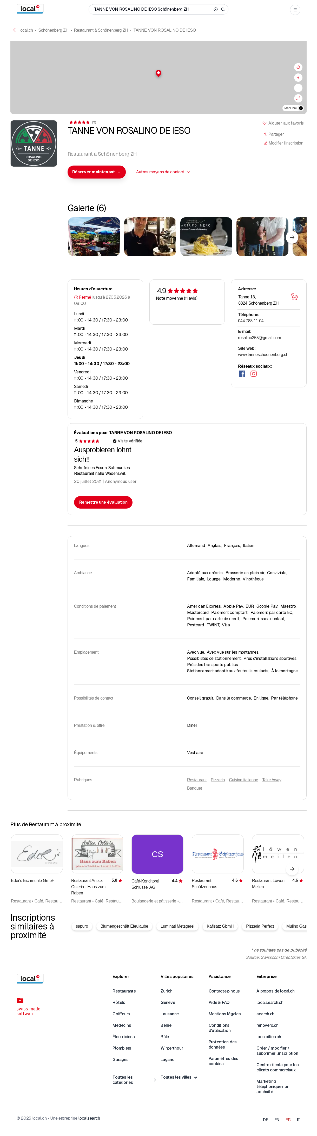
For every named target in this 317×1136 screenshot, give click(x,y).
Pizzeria (218, 780)
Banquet (194, 788)
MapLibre (291, 108)
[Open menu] (295, 10)
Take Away (271, 780)
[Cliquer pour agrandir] (94, 236)
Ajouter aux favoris (286, 123)
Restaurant (197, 780)
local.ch (26, 30)
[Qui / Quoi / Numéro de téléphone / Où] (153, 9)
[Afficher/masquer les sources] (301, 108)
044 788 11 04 (250, 321)
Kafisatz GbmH (220, 926)
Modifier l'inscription (283, 143)
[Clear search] (216, 9)
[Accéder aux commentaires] (82, 122)
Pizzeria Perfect (260, 926)
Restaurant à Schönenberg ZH (101, 30)
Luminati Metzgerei (177, 926)
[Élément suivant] (292, 237)
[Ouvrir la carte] (294, 296)
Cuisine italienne (243, 780)
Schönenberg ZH (53, 30)
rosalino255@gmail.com (259, 338)
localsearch (89, 1118)
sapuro (82, 926)
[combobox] (97, 172)
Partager (273, 134)
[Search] (223, 9)
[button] (158, 73)
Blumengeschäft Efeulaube (124, 926)
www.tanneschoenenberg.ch (263, 354)
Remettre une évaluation (103, 502)
